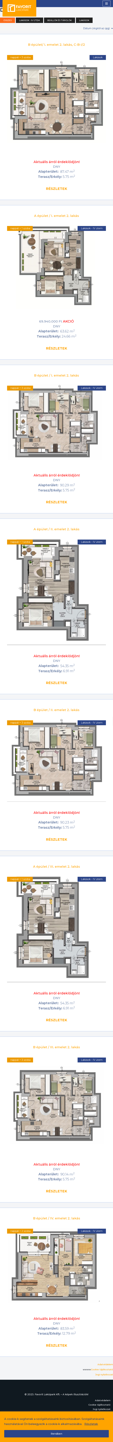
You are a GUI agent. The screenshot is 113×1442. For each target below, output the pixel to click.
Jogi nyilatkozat (104, 1374)
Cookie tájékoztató (102, 1369)
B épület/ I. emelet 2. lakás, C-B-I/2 (56, 45)
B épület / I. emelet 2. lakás (56, 375)
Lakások (84, 20)
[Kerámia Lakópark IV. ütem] (19, 8)
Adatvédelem (105, 1364)
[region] (56, 1426)
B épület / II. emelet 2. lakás (56, 710)
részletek (56, 189)
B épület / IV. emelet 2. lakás (56, 1218)
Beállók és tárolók (59, 20)
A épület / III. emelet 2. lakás (56, 867)
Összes (7, 20)
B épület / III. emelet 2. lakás (56, 1047)
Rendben (56, 1433)
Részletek (91, 1424)
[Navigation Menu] (106, 3)
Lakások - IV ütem (29, 20)
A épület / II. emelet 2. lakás (56, 529)
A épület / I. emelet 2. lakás (56, 216)
